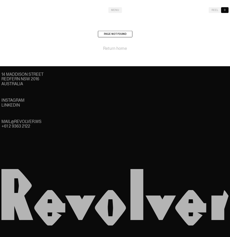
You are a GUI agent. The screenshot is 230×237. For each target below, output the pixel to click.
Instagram (12, 100)
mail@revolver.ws (21, 121)
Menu (115, 10)
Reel (215, 10)
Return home (115, 49)
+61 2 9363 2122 (15, 126)
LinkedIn (10, 105)
